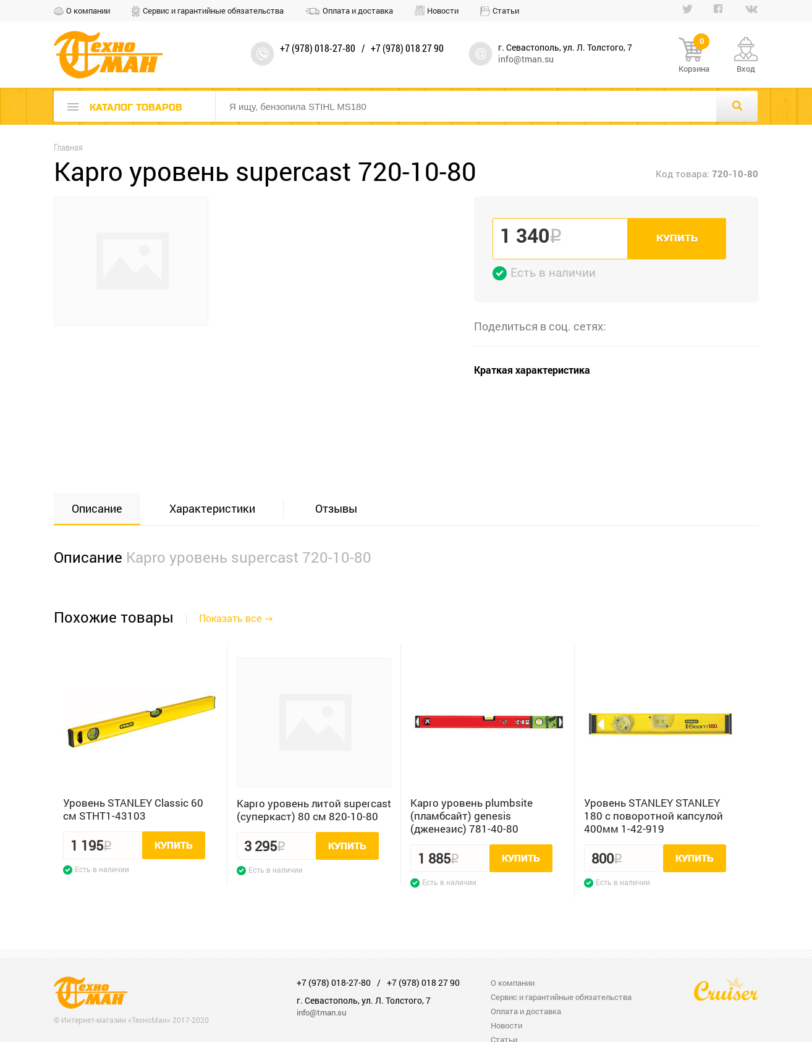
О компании (88, 10)
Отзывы (336, 508)
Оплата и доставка (358, 10)
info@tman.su (526, 59)
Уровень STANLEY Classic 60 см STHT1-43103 (133, 809)
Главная (68, 147)
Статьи (506, 10)
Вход (746, 68)
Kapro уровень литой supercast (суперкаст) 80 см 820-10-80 (314, 810)
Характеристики (212, 508)
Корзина (694, 55)
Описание (97, 508)
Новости (443, 10)
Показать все (230, 617)
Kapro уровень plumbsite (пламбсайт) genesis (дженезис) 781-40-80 (471, 815)
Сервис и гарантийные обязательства (213, 10)
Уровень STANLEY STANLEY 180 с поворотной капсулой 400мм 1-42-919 (653, 815)
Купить (677, 238)
